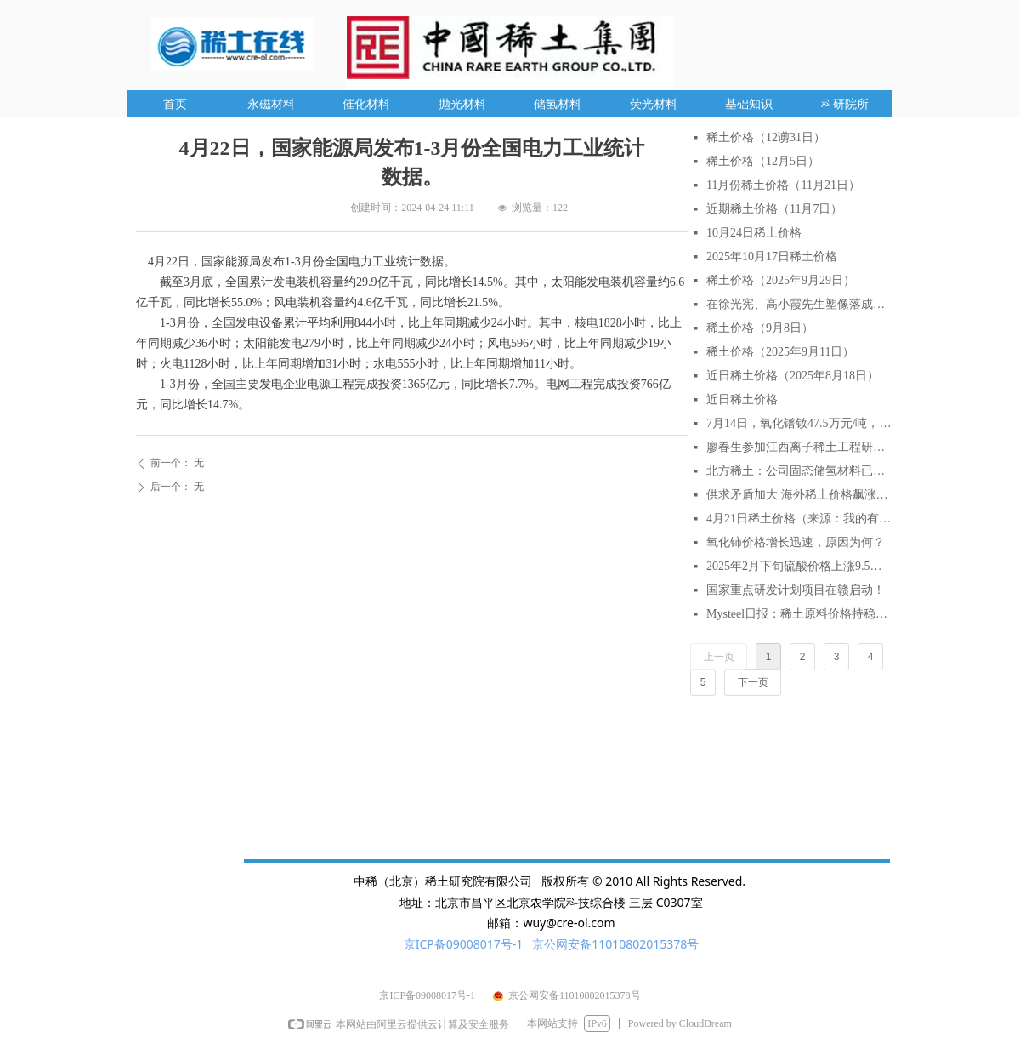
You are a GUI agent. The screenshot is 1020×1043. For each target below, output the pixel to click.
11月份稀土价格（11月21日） (783, 185)
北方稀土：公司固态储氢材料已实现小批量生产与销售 (799, 471)
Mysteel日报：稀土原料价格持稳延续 (799, 613)
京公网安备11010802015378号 (615, 944)
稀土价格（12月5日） (762, 161)
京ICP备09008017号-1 (464, 944)
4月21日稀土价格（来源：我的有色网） (799, 518)
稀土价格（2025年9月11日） (780, 351)
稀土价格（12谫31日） (765, 137)
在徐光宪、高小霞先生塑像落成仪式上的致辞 (799, 304)
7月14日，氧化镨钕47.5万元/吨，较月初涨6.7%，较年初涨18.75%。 (799, 423)
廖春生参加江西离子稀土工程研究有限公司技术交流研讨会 (799, 447)
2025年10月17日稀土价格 (771, 256)
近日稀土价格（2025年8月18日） (792, 375)
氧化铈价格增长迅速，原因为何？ (795, 542)
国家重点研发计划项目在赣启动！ (795, 590)
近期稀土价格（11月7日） (774, 208)
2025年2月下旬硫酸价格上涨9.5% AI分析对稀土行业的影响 (799, 566)
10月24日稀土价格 (754, 232)
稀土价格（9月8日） (759, 328)
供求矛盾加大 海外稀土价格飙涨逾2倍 (799, 494)
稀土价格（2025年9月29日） (780, 280)
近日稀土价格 (742, 399)
